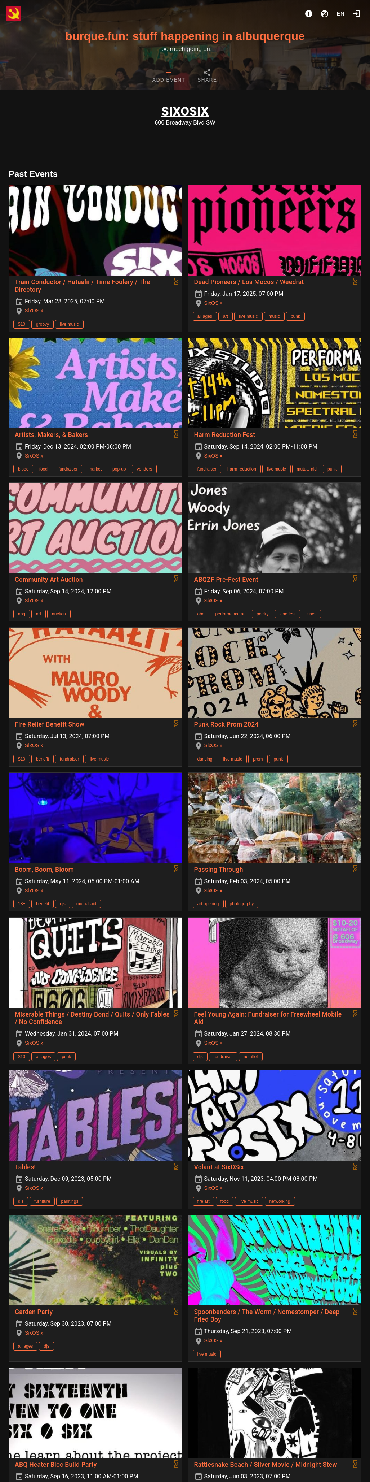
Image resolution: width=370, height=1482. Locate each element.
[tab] (169, 77)
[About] (309, 14)
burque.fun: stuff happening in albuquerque (185, 36)
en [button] (341, 14)
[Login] (356, 14)
